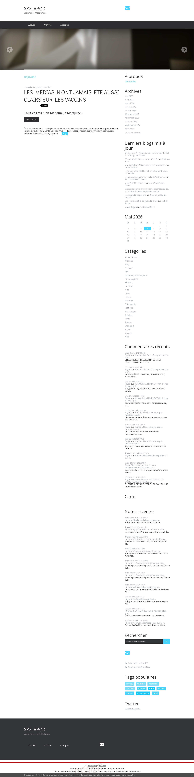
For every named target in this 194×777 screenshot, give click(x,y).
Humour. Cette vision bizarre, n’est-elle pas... (145, 539)
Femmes (61, 128)
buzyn (90, 131)
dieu (151, 688)
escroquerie (108, 131)
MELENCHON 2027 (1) (135, 183)
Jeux (127, 290)
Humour (93, 128)
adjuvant (54, 133)
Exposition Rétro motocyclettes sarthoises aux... (147, 189)
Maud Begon (131, 207)
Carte (130, 496)
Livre (127, 293)
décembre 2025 (132, 114)
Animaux (129, 261)
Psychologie (29, 131)
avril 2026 (129, 100)
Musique (129, 300)
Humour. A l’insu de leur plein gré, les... (142, 587)
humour (161, 688)
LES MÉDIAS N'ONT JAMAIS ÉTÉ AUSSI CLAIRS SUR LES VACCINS (71, 95)
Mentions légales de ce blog (80, 771)
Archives (48, 24)
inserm (82, 131)
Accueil (31, 24)
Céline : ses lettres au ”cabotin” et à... (141, 159)
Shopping (129, 326)
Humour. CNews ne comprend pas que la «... (145, 623)
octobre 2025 (131, 121)
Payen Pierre (131, 465)
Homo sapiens (131, 279)
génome (141, 688)
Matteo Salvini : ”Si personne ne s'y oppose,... (145, 165)
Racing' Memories (136, 155)
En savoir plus (129, 775)
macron (129, 693)
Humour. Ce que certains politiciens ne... (143, 551)
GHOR (131, 173)
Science (54, 131)
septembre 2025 (132, 125)
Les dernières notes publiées (97, 768)
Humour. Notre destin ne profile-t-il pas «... (146, 456)
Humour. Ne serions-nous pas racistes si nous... (144, 413)
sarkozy (129, 683)
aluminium (38, 133)
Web (61, 131)
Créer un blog (92, 766)
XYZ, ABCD (34, 8)
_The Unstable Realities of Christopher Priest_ (146, 171)
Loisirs (128, 297)
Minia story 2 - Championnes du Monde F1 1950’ (147, 153)
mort (155, 693)
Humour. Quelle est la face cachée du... (142, 520)
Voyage (128, 333)
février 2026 (130, 107)
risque (46, 133)
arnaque (28, 133)
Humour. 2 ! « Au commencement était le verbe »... (140, 466)
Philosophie (103, 128)
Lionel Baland (131, 167)
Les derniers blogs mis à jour (78, 768)
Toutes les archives (132, 133)
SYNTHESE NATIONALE (136, 179)
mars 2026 (129, 103)
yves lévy (98, 131)
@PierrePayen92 (132, 708)
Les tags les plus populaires (116, 768)
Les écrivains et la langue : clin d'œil (141, 201)
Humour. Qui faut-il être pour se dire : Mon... (147, 356)
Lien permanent (33, 128)
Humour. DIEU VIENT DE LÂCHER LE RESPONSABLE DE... (144, 480)
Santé (47, 131)
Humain (128, 282)
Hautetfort (102, 766)
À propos (64, 24)
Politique (114, 128)
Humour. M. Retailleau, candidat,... (140, 599)
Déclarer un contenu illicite (62, 771)
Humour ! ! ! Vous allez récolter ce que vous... (145, 563)
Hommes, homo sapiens (77, 128)
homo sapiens (143, 693)
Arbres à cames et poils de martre (143, 191)
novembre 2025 (132, 118)
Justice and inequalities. (135, 195)
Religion (40, 131)
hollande (130, 688)
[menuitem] (31, 25)
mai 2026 (129, 96)
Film (126, 272)
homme (141, 683)
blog (138, 771)
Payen (127, 355)
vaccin (75, 131)
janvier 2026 (130, 110)
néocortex (153, 683)
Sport (127, 329)
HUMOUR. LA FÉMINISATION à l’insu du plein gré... (146, 385)
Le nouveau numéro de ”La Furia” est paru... (145, 177)
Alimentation (131, 257)
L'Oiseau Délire (148, 207)
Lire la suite (31, 119)
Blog (127, 264)
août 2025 (129, 129)
